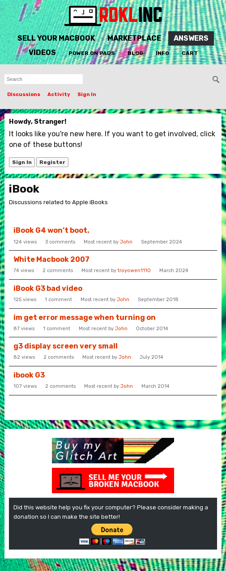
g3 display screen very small (65, 346)
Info (162, 53)
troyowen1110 (134, 270)
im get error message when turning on (84, 317)
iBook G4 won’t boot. (51, 230)
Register (52, 162)
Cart (190, 53)
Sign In (86, 94)
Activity (58, 94)
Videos (42, 52)
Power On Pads (91, 53)
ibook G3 (29, 375)
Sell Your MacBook (56, 38)
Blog (135, 53)
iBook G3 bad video (47, 288)
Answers (191, 38)
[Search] (216, 79)
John (126, 242)
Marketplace (134, 38)
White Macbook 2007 (51, 259)
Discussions (23, 94)
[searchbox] (43, 79)
